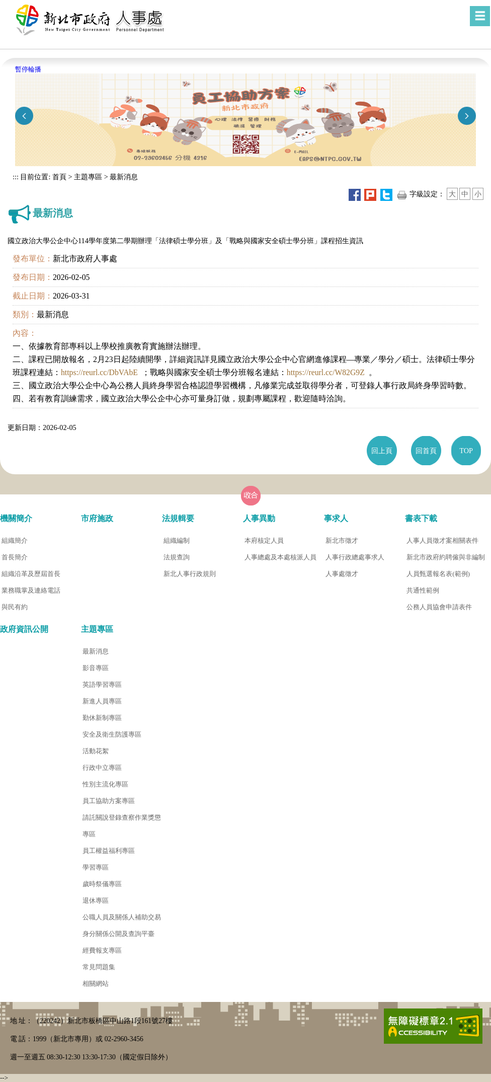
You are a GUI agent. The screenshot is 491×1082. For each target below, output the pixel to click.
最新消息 (124, 177)
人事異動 (259, 518)
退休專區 (96, 900)
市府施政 (97, 518)
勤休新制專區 (102, 718)
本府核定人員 (264, 540)
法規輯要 (178, 518)
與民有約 (15, 607)
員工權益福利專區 (109, 850)
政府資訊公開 (24, 629)
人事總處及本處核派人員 (280, 557)
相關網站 (96, 983)
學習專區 (96, 867)
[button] (480, 16)
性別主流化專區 (105, 784)
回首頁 (426, 451)
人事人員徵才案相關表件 (442, 540)
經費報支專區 (102, 950)
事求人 (336, 518)
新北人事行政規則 (189, 574)
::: (16, 177)
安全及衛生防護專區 (112, 734)
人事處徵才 (341, 574)
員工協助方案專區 (109, 801)
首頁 (58, 177)
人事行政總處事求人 (354, 557)
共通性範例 (422, 590)
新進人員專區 (102, 701)
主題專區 (88, 177)
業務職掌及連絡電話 (31, 590)
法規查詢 (176, 557)
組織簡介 (15, 540)
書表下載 (421, 518)
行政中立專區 (102, 767)
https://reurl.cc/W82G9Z (326, 372)
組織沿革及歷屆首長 (31, 574)
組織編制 (176, 540)
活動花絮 (96, 751)
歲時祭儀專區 (102, 884)
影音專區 (96, 668)
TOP (466, 451)
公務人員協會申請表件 (439, 607)
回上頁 (381, 451)
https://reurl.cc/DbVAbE (99, 372)
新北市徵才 (341, 540)
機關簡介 (16, 518)
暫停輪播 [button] (28, 69)
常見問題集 (99, 967)
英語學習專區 (102, 684)
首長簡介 (15, 557)
